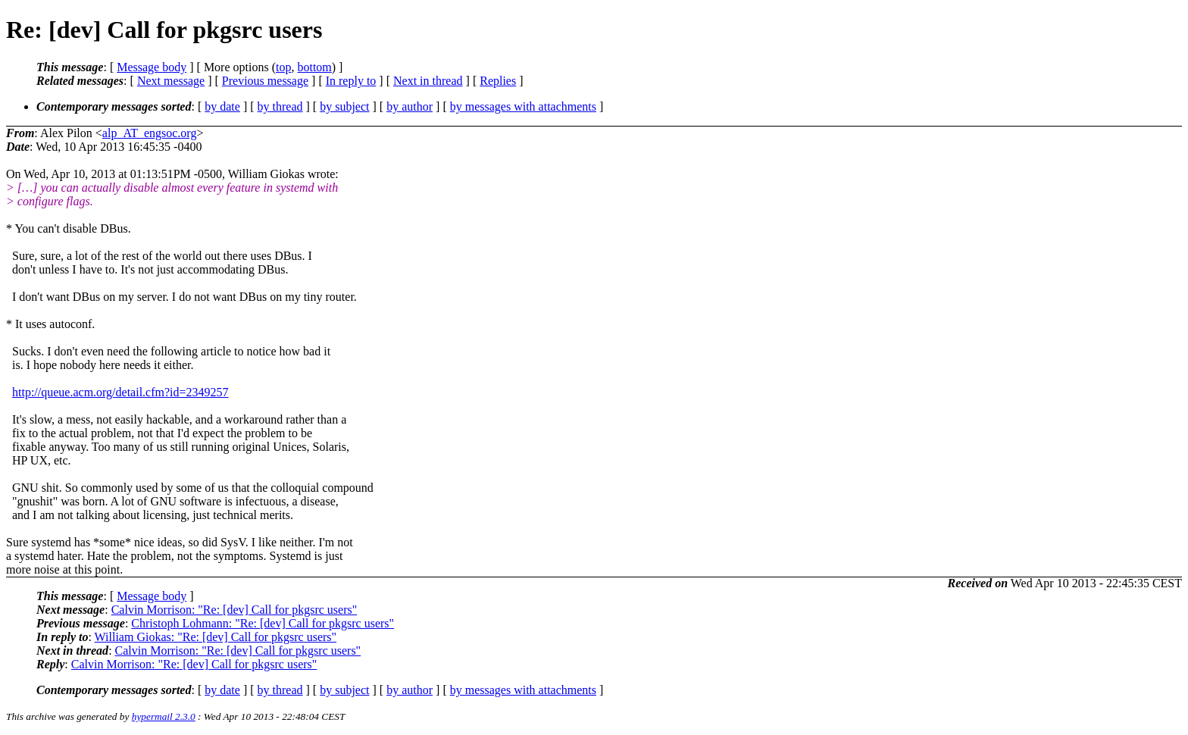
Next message (171, 80)
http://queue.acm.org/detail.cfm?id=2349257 (120, 392)
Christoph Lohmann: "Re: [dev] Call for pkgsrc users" (262, 623)
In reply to (351, 80)
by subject (344, 106)
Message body (151, 67)
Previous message (265, 80)
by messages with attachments (523, 106)
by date (222, 106)
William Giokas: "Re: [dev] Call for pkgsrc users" (215, 636)
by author (409, 106)
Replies (498, 80)
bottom (314, 67)
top (283, 67)
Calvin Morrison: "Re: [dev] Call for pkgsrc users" (234, 609)
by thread (280, 106)
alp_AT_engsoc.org (149, 133)
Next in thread (428, 80)
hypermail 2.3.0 (163, 716)
